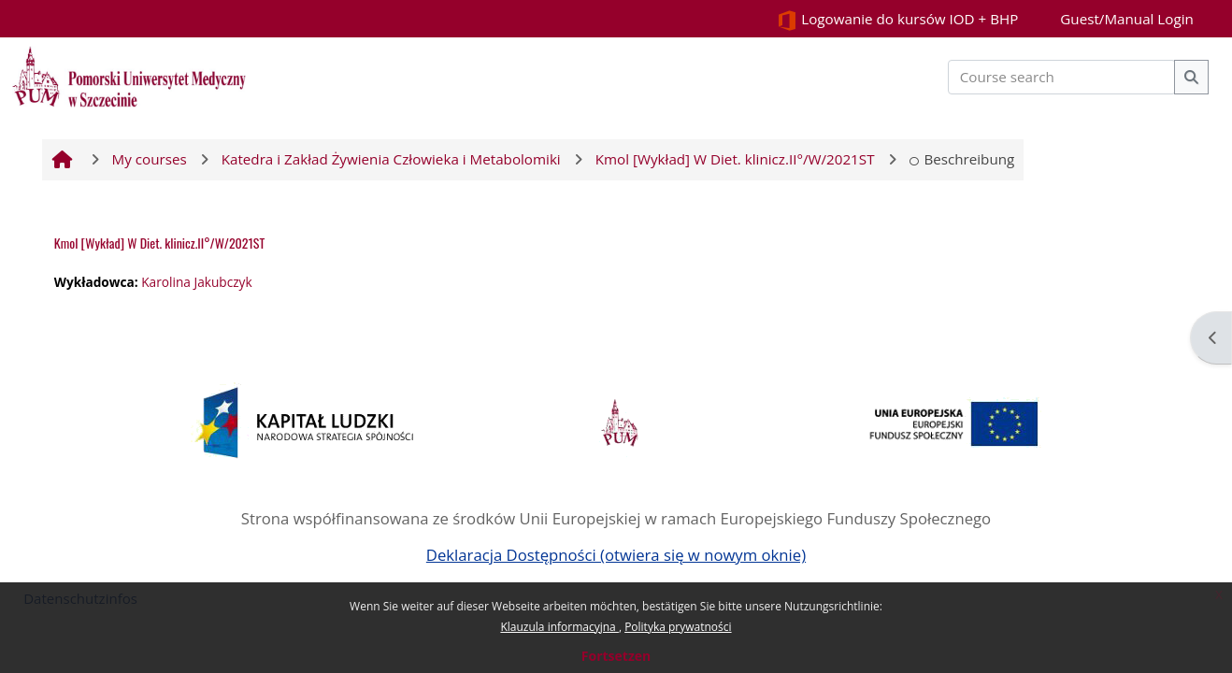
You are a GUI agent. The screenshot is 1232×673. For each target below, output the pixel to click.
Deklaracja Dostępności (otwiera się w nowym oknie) (616, 555)
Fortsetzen (616, 656)
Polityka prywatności (677, 627)
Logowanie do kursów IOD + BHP (897, 20)
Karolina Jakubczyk (196, 282)
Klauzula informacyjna (559, 627)
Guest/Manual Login (1127, 18)
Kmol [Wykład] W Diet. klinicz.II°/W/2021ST (159, 242)
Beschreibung (962, 159)
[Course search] (1062, 77)
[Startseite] (129, 74)
